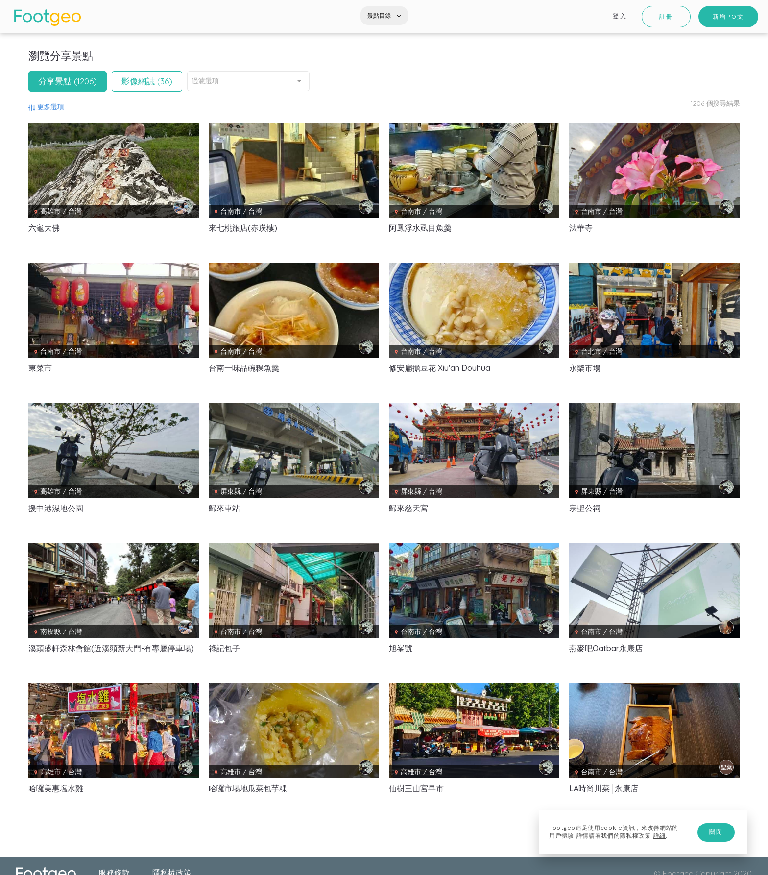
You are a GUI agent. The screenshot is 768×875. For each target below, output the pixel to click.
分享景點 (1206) (67, 81)
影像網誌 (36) (146, 81)
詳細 (659, 835)
